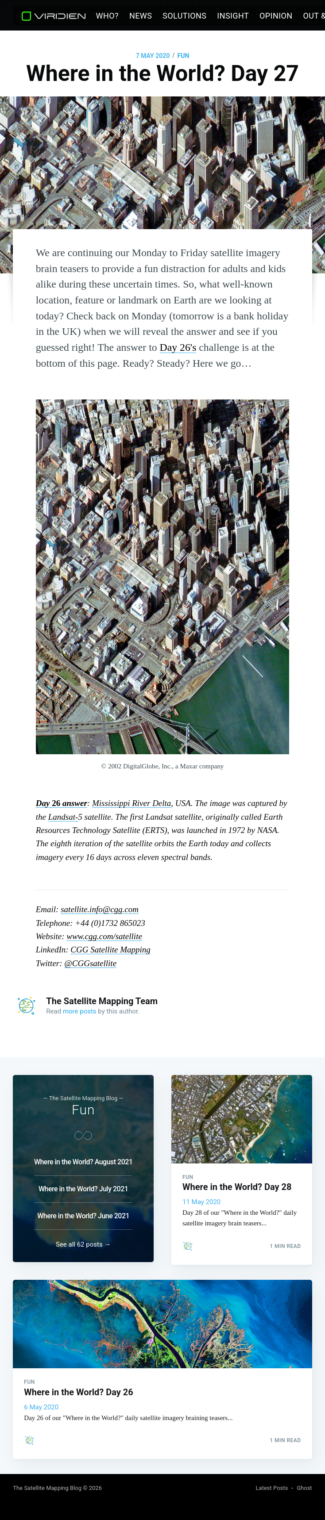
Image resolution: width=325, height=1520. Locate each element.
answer (73, 803)
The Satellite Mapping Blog (47, 1488)
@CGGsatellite (90, 963)
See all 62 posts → (83, 1242)
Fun (183, 55)
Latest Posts (272, 1488)
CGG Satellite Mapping (110, 949)
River (131, 803)
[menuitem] (107, 16)
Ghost (304, 1488)
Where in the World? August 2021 (83, 1156)
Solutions (184, 15)
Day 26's (178, 347)
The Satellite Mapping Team (102, 1001)
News (140, 15)
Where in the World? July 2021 (83, 1183)
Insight (233, 15)
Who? (107, 15)
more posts (80, 1011)
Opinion (275, 15)
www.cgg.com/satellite (104, 936)
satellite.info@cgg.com (100, 909)
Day (44, 803)
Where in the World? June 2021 (83, 1210)
